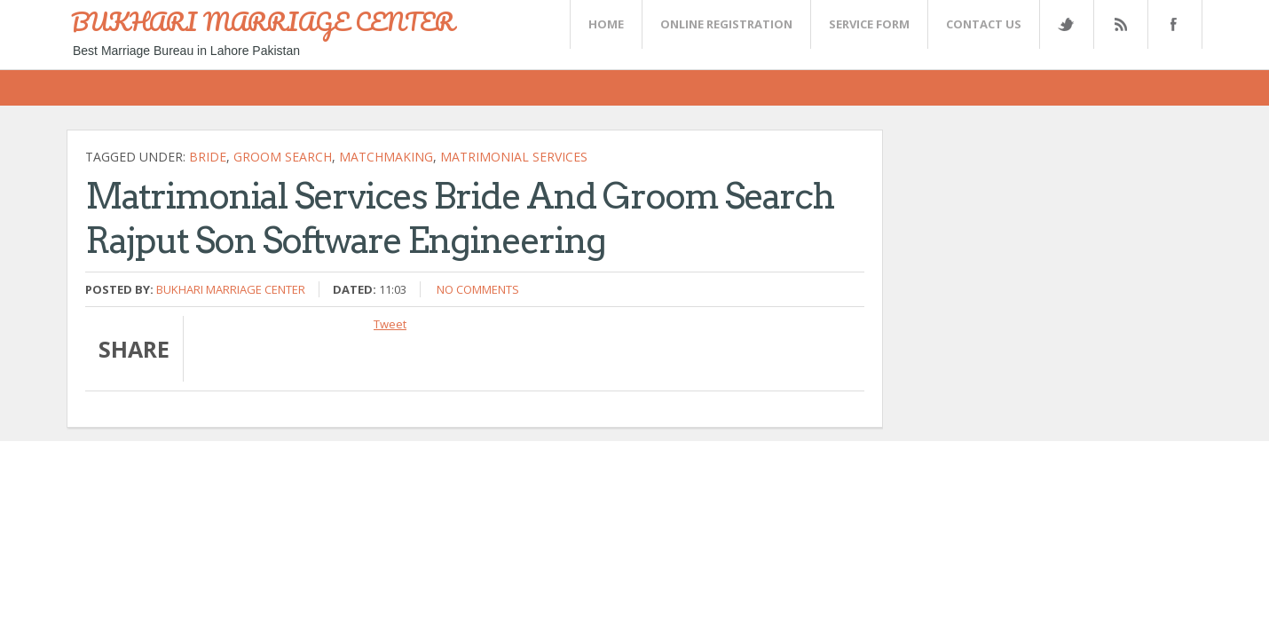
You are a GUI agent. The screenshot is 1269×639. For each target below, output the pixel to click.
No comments (478, 289)
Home (606, 24)
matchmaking (386, 156)
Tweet (390, 324)
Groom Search (282, 156)
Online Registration (726, 24)
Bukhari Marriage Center (230, 289)
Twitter (1066, 24)
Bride (207, 156)
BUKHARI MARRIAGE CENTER (262, 21)
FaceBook (1171, 24)
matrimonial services (513, 156)
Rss (1120, 24)
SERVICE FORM (869, 24)
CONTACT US (983, 24)
